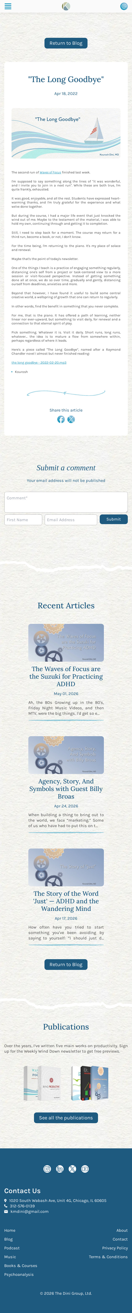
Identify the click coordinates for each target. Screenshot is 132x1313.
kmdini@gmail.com (29, 1211)
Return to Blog (66, 43)
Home (9, 1230)
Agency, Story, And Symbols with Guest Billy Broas (66, 788)
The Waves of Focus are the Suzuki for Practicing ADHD (66, 676)
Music (10, 1256)
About (122, 1230)
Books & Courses (20, 1265)
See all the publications (66, 1118)
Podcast (12, 1248)
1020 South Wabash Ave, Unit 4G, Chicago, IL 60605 (57, 1200)
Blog (8, 1239)
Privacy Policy (115, 1248)
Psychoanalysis (19, 1274)
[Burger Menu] (8, 6)
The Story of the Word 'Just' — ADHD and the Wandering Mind (66, 901)
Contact (120, 1239)
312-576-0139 (22, 1205)
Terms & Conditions (108, 1256)
